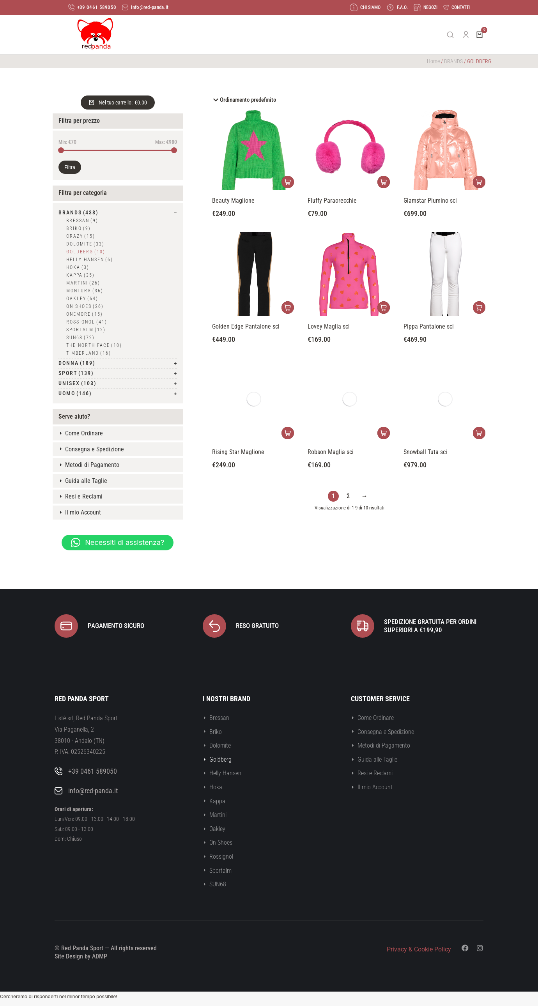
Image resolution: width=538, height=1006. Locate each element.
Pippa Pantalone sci (429, 326)
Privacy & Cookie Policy (419, 949)
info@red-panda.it (93, 791)
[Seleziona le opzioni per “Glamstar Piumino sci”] (479, 183)
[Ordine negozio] (349, 100)
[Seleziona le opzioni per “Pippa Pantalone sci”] (479, 308)
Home (433, 61)
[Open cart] (479, 35)
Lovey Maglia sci (329, 326)
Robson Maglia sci (331, 452)
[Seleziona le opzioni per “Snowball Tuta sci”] (479, 433)
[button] (117, 543)
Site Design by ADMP (81, 956)
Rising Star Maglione (238, 452)
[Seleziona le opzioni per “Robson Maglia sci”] (383, 433)
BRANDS (453, 61)
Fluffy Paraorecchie (332, 201)
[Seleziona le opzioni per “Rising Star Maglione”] (287, 433)
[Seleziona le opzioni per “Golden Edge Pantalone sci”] (287, 308)
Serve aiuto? (74, 417)
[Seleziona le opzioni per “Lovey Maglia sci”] (383, 308)
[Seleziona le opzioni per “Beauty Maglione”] (287, 183)
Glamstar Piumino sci (430, 201)
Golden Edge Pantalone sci (246, 326)
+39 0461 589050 (92, 771)
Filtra (69, 168)
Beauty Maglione (233, 201)
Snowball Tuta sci (425, 452)
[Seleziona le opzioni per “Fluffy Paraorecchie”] (383, 183)
